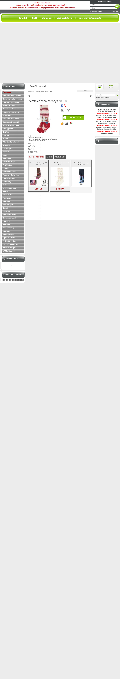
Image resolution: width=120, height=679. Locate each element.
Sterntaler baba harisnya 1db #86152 (38, 163)
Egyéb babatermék (9, 238)
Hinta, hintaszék (8, 234)
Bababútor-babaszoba (11, 119)
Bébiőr (5, 155)
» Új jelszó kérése (96, 11)
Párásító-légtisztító (9, 172)
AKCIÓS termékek (9, 241)
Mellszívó (6, 145)
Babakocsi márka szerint (12, 96)
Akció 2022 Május (9, 248)
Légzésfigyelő (8, 148)
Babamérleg (7, 158)
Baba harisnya (47, 91)
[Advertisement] (29, 53)
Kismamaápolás (8, 205)
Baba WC (6, 208)
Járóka (5, 139)
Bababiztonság (8, 228)
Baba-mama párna (9, 215)
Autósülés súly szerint (11, 109)
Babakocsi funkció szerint (12, 99)
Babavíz (6, 191)
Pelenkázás (7, 198)
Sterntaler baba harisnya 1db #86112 (60, 163)
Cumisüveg (7, 182)
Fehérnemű (7, 211)
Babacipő (6, 224)
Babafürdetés (8, 195)
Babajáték (6, 231)
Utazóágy (6, 135)
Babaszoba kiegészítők (11, 122)
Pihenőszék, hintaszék (11, 142)
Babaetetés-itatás (9, 178)
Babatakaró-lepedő (10, 218)
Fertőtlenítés (7, 165)
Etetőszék (6, 132)
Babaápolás (7, 201)
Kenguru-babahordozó (11, 175)
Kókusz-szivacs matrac (11, 125)
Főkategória (30, 91)
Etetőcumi (6, 185)
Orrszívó (6, 152)
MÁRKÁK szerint (9, 251)
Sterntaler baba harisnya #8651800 (81, 163)
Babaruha (6, 221)
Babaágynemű (8, 129)
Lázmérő (6, 168)
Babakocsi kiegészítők (11, 102)
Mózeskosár (7, 115)
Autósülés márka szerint (11, 106)
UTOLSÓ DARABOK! (10, 244)
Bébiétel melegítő (9, 162)
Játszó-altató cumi (9, 188)
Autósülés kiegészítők (11, 112)
